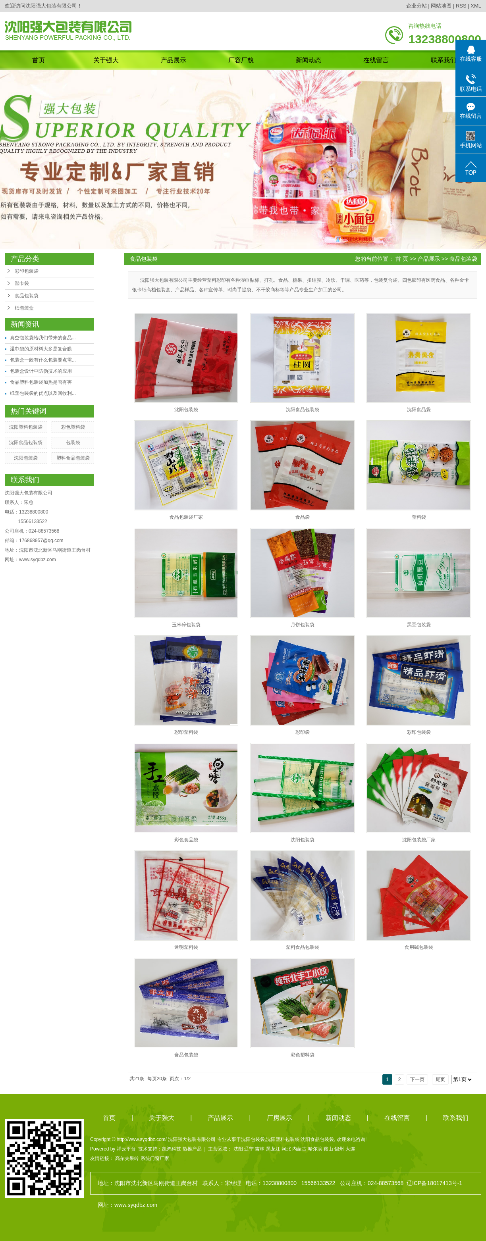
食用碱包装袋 (419, 947)
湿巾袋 (22, 283)
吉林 (259, 1149)
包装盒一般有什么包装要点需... (43, 360)
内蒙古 (299, 1149)
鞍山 (328, 1149)
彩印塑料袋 (186, 732)
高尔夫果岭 (127, 1158)
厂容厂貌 (241, 60)
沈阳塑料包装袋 (25, 427)
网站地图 (441, 6)
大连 (350, 1149)
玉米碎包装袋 (186, 624)
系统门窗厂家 (155, 1158)
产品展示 (173, 60)
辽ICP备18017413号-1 (434, 1183)
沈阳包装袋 (26, 458)
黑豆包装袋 (419, 624)
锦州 (339, 1149)
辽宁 (249, 1149)
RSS (461, 6)
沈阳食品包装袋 (25, 442)
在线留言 (376, 60)
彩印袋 (302, 732)
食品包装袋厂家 (186, 517)
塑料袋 (419, 517)
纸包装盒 (24, 308)
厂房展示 (279, 1117)
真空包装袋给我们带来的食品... (43, 338)
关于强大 (106, 60)
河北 (286, 1149)
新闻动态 (308, 60)
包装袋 (73, 442)
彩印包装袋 (27, 271)
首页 (38, 60)
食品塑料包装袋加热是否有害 (41, 382)
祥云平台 (126, 1149)
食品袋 (302, 517)
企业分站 (416, 6)
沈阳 (238, 1149)
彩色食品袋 (186, 840)
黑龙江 (273, 1149)
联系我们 (443, 60)
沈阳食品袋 (419, 409)
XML (476, 6)
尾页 (440, 1079)
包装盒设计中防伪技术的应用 (41, 371)
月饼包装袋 (302, 624)
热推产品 (192, 1149)
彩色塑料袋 (73, 427)
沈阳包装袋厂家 (419, 840)
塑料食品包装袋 (73, 458)
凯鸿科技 (171, 1149)
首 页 (401, 259)
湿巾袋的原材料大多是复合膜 (41, 349)
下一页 (417, 1079)
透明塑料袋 (186, 947)
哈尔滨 (315, 1149)
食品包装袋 (27, 295)
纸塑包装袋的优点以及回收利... (43, 393)
